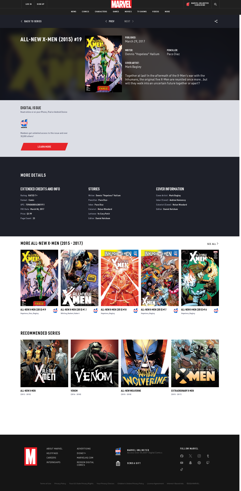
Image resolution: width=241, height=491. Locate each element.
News (73, 11)
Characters (101, 11)
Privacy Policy (60, 483)
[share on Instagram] (199, 456)
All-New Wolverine (131, 419)
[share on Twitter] (190, 456)
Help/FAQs (52, 453)
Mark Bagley (88, 80)
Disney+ (81, 453)
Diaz (30, 342)
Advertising (84, 448)
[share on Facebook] (181, 456)
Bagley (35, 342)
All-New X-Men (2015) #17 (153, 338)
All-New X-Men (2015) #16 (194, 338)
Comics (85, 11)
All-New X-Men (28, 419)
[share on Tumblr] (208, 456)
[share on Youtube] (181, 463)
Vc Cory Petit (104, 242)
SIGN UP (40, 4)
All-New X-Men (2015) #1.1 (74, 338)
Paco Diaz (150, 68)
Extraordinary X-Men (182, 419)
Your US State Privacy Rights (81, 483)
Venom (74, 419)
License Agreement (155, 483)
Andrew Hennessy (178, 228)
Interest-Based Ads (175, 483)
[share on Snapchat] (190, 463)
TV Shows (142, 11)
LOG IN (29, 4)
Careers (51, 457)
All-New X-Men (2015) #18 (113, 338)
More (167, 11)
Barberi (70, 342)
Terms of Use (45, 483)
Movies (128, 11)
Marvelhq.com (85, 457)
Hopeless (24, 342)
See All (213, 272)
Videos (155, 11)
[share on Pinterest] (199, 463)
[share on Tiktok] (181, 470)
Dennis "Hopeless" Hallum (97, 68)
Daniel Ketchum (103, 247)
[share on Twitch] (208, 463)
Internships (54, 462)
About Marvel (54, 448)
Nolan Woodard (105, 238)
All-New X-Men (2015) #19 (33, 338)
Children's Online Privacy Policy (130, 483)
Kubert (77, 342)
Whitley (64, 342)
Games (116, 11)
